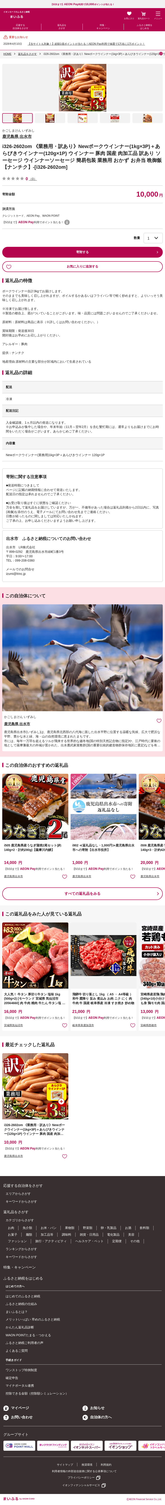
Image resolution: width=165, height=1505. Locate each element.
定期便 (117, 1241)
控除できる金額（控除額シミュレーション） (37, 1393)
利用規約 (106, 1464)
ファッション (17, 1241)
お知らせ (93, 1408)
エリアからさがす (18, 1193)
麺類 (29, 1234)
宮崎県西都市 (148, 1025)
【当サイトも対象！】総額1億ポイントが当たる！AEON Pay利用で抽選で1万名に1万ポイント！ (86, 43)
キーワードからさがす (21, 1201)
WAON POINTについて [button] (67, 222)
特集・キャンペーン (103, 26)
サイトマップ (65, 1464)
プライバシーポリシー (81, 1477)
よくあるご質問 (17, 1350)
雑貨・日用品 (89, 1234)
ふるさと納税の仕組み (21, 1304)
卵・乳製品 (108, 1228)
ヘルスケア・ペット (89, 1241)
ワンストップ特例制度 (21, 1370)
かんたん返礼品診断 (20, 1327)
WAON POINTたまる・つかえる (28, 1335)
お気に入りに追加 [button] (64, 876)
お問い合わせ (18, 1417)
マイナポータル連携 (20, 1385)
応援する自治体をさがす (20, 26)
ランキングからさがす (21, 1249)
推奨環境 (87, 1464)
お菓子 (12, 1234)
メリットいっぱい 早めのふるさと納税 (33, 1319)
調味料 (66, 1234)
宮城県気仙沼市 (13, 1025)
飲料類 (144, 1228)
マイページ (16, 1408)
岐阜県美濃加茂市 (83, 1025)
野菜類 (87, 1228)
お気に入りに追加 (159, 720)
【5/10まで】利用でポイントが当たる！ (82, 4)
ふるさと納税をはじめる (144, 26)
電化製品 (113, 1234)
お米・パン (48, 1228)
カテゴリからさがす (20, 1220)
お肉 (11, 1228)
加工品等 (47, 1234)
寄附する (82, 252)
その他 (135, 1241)
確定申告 (12, 1378)
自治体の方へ (97, 1417)
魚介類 (27, 1228)
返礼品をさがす (61, 26)
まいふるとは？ (17, 1312)
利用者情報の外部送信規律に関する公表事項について (84, 1471)
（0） (33, 179)
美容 (131, 1234)
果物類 (69, 1228)
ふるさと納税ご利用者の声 (24, 1343)
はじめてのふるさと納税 (23, 1296)
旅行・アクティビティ (51, 1241)
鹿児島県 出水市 (17, 136)
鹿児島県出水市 (13, 876)
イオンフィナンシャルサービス (81, 1485)
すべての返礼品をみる (82, 893)
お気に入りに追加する (52, 266)
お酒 (128, 1228)
